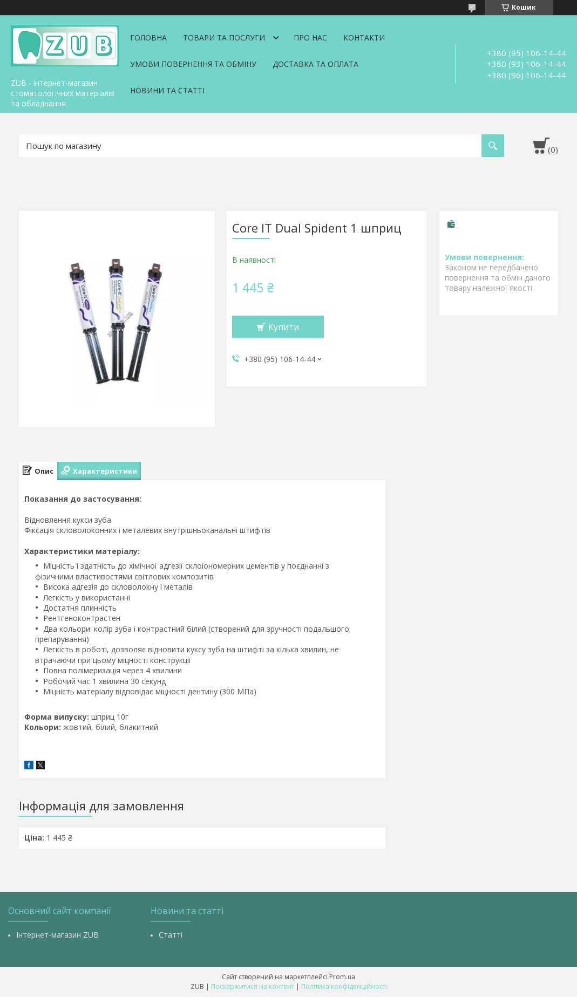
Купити (283, 327)
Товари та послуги (224, 37)
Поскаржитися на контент (252, 986)
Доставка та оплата (315, 64)
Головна (148, 37)
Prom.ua (342, 976)
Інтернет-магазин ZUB (57, 935)
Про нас (310, 37)
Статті (170, 935)
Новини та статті (167, 90)
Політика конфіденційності (344, 986)
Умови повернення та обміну (193, 64)
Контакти (364, 37)
